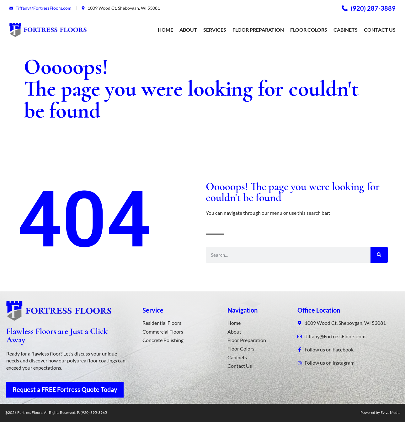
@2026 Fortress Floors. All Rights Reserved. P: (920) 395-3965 (56, 412)
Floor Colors (308, 30)
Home (165, 30)
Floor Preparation (258, 30)
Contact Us (380, 30)
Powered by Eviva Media (380, 412)
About (188, 30)
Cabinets (345, 30)
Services (214, 30)
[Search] (378, 255)
